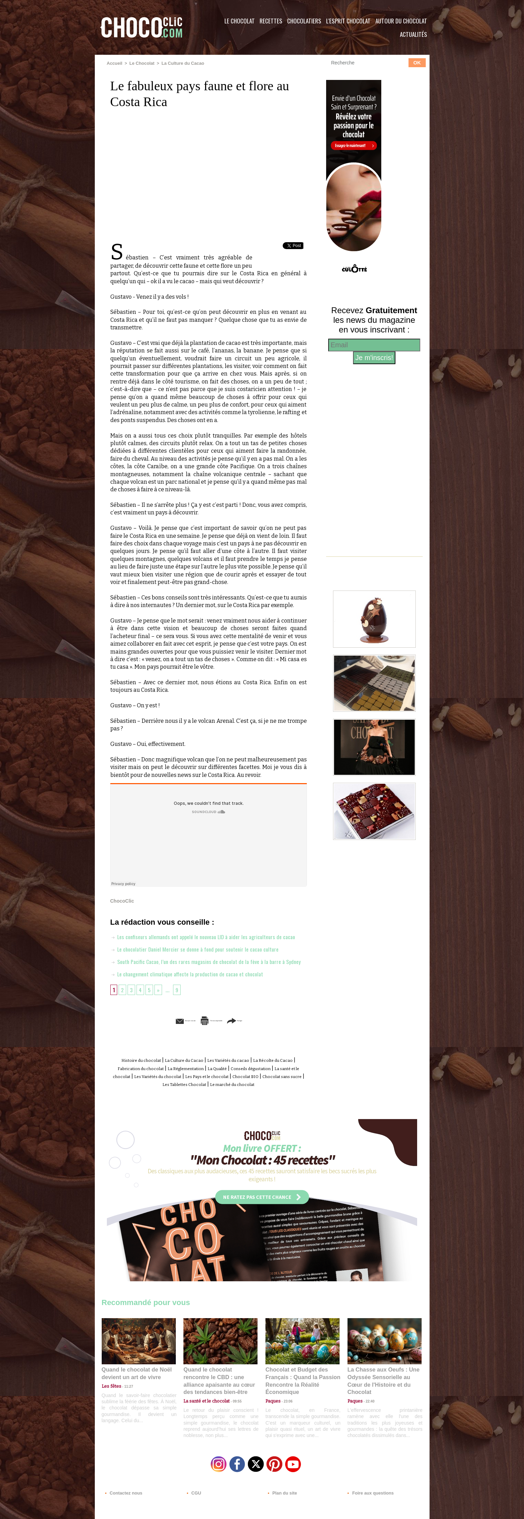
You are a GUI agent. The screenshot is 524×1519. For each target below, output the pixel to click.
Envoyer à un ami (155, 1044)
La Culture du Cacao (179, 63)
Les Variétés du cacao (259, 1084)
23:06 (285, 1429)
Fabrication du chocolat (189, 1092)
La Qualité (290, 1092)
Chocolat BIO (187, 1107)
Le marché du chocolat (222, 1115)
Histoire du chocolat (146, 1084)
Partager (272, 1044)
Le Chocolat (239, 21)
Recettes (271, 21)
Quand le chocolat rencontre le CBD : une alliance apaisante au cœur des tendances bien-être (219, 1406)
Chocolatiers (304, 21)
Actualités (413, 34)
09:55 (232, 1422)
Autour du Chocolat (401, 21)
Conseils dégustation (138, 1100)
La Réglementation (248, 1092)
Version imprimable (219, 1044)
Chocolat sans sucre (233, 1107)
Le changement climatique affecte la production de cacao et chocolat (195, 998)
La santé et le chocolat (198, 1100)
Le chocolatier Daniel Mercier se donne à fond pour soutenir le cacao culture (202, 960)
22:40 (367, 1422)
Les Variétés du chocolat (261, 1100)
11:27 (125, 1415)
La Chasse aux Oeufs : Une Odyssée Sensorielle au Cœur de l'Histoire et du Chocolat (381, 1406)
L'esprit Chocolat (348, 21)
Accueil (114, 63)
